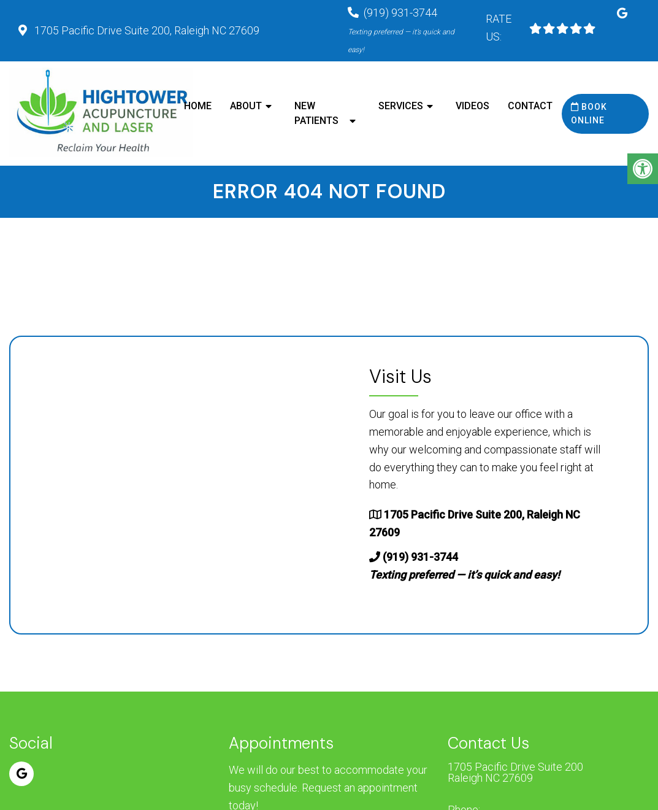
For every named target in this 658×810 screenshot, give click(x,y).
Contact (530, 106)
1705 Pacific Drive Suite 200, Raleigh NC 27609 (145, 30)
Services (400, 106)
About (246, 106)
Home (198, 106)
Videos (472, 106)
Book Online (589, 113)
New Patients (316, 113)
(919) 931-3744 (401, 30)
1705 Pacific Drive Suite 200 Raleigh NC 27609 (515, 773)
